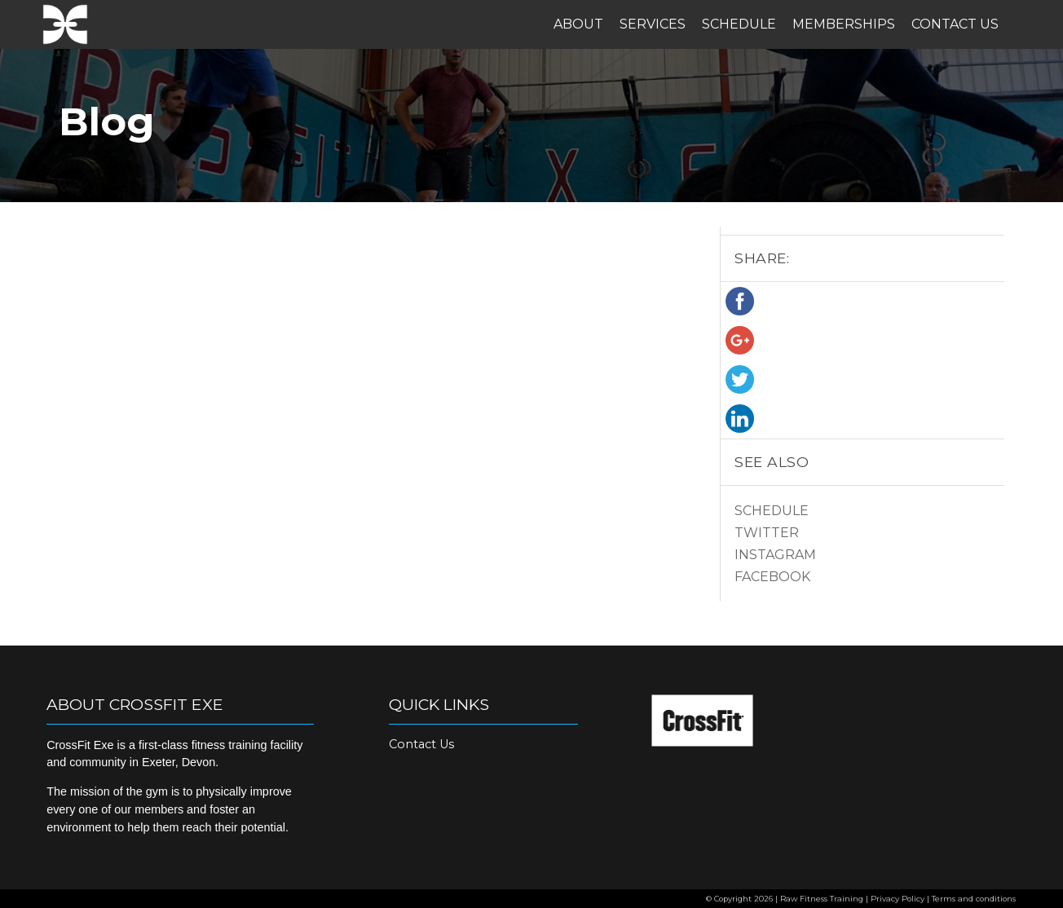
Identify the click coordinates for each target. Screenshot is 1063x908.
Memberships (843, 24)
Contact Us (955, 24)
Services (653, 24)
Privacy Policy (897, 898)
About (578, 24)
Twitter (766, 532)
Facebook (772, 576)
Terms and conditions (974, 898)
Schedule (739, 24)
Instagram (775, 554)
